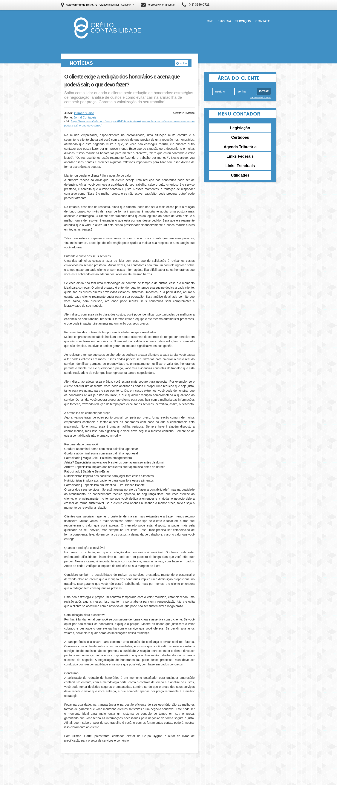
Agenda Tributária (240, 147)
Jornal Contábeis (85, 117)
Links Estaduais (240, 166)
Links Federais (240, 156)
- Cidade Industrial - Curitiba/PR (100, 4)
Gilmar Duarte (84, 113)
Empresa (224, 21)
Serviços (243, 21)
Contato (263, 21)
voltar (181, 63)
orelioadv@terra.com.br (161, 4)
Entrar (264, 91)
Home (208, 21)
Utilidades (240, 175)
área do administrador (260, 97)
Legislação (240, 128)
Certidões (240, 137)
